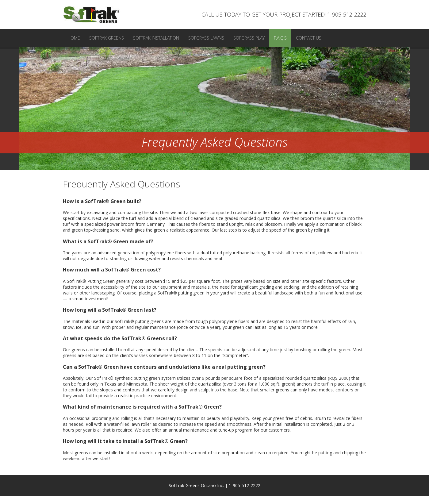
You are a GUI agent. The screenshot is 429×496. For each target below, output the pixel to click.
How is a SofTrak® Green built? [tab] (102, 201)
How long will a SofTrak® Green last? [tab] (109, 309)
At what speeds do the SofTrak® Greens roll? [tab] (120, 338)
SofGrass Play (249, 38)
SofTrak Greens (106, 38)
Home (73, 38)
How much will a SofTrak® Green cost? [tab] (112, 269)
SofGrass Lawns (206, 38)
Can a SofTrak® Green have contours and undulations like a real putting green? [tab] (164, 366)
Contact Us (308, 38)
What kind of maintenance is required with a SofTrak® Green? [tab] (142, 406)
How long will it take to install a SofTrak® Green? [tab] (125, 441)
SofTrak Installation (156, 38)
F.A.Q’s (280, 38)
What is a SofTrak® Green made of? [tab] (108, 241)
